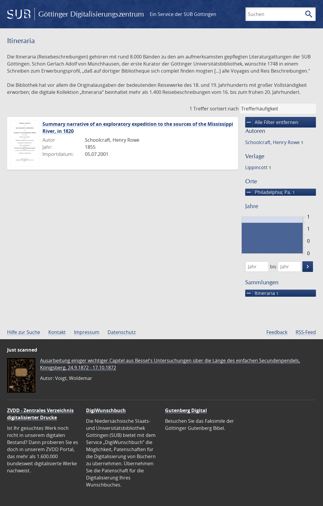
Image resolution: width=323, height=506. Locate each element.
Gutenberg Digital (186, 410)
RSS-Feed (306, 332)
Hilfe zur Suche (23, 332)
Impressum (86, 332)
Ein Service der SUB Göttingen (183, 14)
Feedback (276, 332)
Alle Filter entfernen (271, 122)
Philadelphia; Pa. (270, 192)
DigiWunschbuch (106, 410)
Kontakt (57, 332)
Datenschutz (122, 332)
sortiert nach (224, 108)
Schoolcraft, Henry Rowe (274, 142)
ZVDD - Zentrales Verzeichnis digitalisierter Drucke (40, 414)
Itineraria (261, 293)
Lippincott (258, 167)
